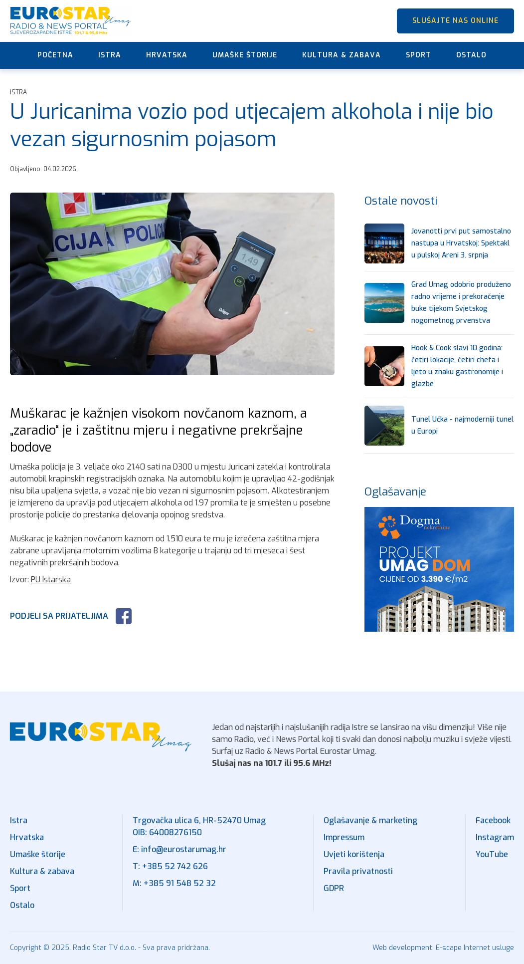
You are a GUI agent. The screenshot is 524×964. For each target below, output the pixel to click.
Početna (55, 55)
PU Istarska (51, 579)
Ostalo (471, 55)
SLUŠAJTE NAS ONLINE (455, 20)
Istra (109, 55)
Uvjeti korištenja (354, 856)
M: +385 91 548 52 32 (174, 885)
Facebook (493, 822)
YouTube (492, 856)
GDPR (334, 890)
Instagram (495, 839)
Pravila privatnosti (358, 873)
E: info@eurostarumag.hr (179, 851)
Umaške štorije (244, 55)
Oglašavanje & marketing (370, 822)
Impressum (344, 839)
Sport (418, 55)
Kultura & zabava (341, 55)
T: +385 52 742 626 (170, 868)
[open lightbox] (172, 284)
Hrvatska (166, 55)
